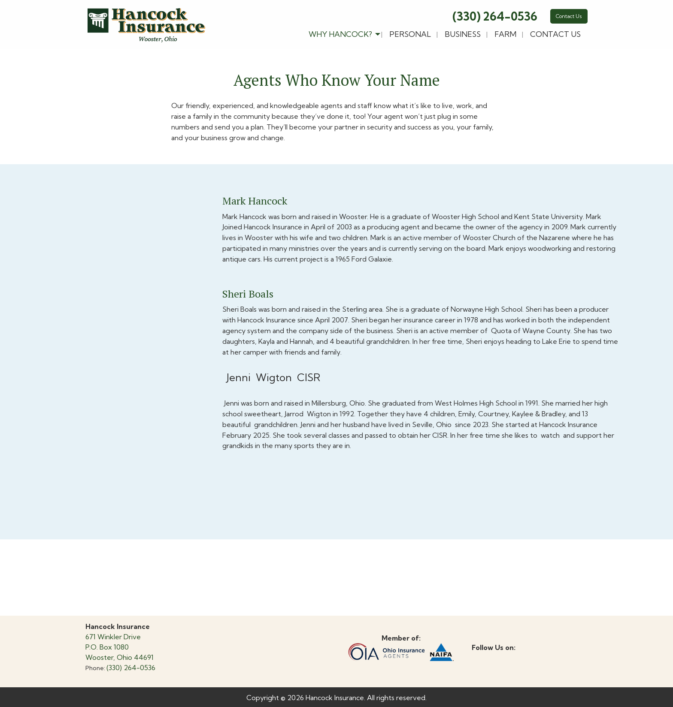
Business (463, 34)
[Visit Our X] (492, 657)
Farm (505, 34)
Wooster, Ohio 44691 (119, 657)
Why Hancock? (340, 34)
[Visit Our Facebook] (478, 657)
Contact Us (569, 16)
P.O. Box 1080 (107, 647)
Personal (410, 34)
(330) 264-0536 (494, 16)
